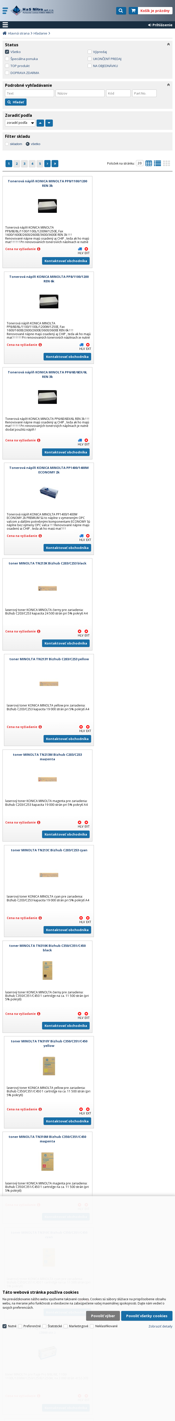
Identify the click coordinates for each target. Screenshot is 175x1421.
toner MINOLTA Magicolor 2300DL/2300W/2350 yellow (44, 1104)
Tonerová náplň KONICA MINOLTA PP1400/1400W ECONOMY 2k (131, 285)
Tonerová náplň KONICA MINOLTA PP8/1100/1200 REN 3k (44, 183)
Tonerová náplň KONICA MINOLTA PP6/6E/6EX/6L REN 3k (44, 285)
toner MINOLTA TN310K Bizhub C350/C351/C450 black (44, 592)
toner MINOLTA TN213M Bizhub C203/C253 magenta (44, 490)
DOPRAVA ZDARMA (25, 73)
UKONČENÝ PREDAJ (107, 59)
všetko (35, 144)
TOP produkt (20, 66)
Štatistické (55, 1320)
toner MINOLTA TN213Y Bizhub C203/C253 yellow (131, 387)
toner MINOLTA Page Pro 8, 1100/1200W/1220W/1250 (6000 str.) (44, 899)
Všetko (16, 52)
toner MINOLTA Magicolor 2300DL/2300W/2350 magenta (131, 1001)
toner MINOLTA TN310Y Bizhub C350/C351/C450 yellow (131, 592)
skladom (16, 144)
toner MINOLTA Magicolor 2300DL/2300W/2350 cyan (44, 1001)
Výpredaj (100, 52)
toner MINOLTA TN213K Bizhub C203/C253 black (44, 387)
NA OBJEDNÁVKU (105, 66)
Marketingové (78, 1320)
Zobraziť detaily (160, 1320)
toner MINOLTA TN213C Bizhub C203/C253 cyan (131, 488)
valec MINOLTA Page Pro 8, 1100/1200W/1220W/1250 (131, 797)
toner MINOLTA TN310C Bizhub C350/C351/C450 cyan (131, 694)
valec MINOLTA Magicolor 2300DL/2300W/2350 (131, 1102)
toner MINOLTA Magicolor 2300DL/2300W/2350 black (131, 899)
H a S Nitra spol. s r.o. (34, 10)
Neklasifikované (106, 1320)
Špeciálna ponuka (24, 59)
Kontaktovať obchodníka (59, 267)
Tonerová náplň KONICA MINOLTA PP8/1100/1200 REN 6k (131, 183)
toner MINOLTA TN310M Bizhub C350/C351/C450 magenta (44, 694)
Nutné (12, 1320)
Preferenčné (32, 1320)
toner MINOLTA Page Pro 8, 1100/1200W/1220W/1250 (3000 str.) (44, 797)
